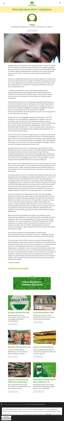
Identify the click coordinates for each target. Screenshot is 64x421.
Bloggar (29, 30)
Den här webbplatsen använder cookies (13, 404)
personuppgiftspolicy (16, 414)
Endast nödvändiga (6, 419)
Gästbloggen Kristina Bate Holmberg (18, 268)
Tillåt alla (6, 416)
